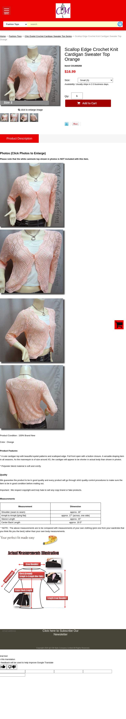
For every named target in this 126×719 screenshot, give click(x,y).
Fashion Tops (15, 36)
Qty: (67, 96)
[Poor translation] (12, 667)
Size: (68, 80)
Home (3, 36)
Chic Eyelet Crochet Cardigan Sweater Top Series (48, 36)
